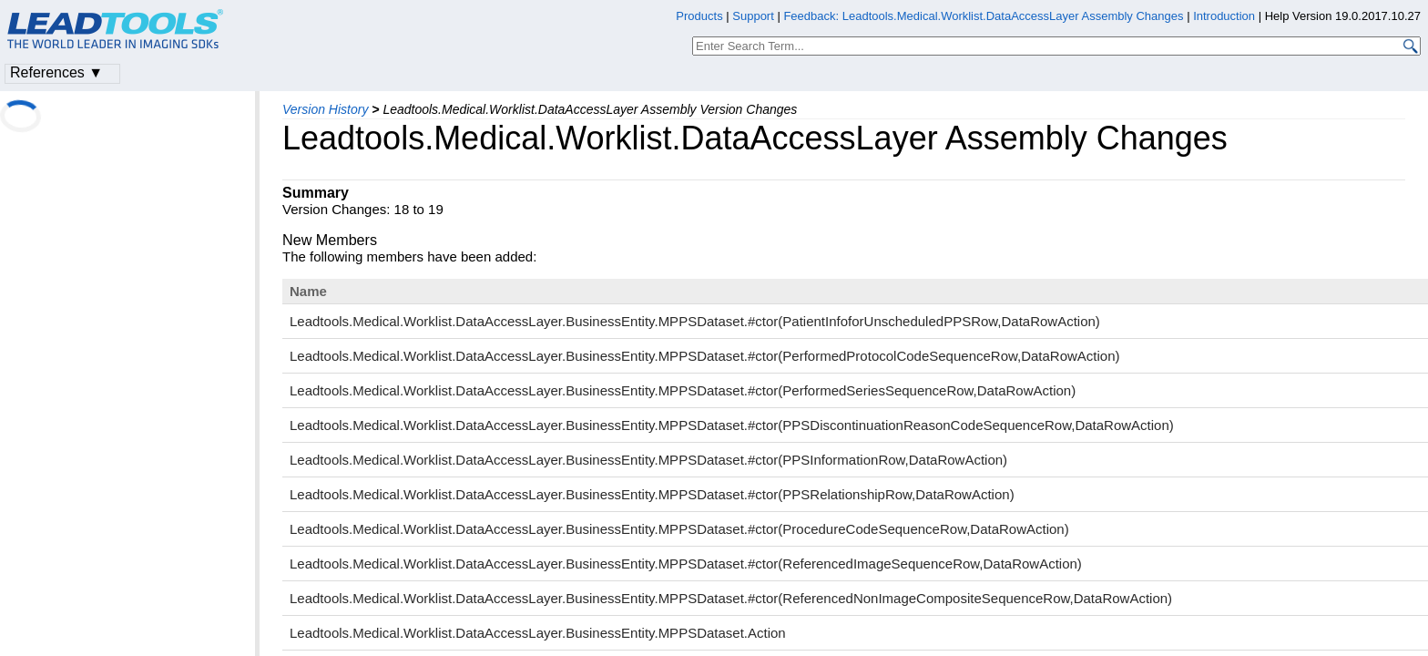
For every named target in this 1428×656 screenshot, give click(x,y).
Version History (325, 109)
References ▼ (56, 72)
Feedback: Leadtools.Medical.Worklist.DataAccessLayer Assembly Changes (983, 16)
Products (699, 16)
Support (753, 16)
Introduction (1224, 16)
